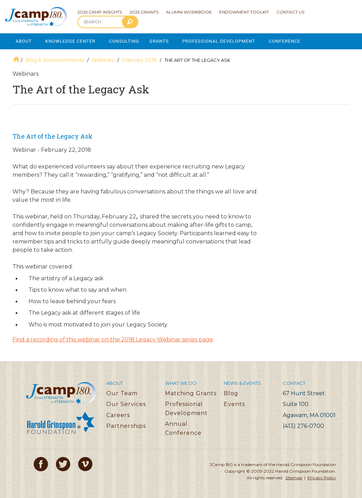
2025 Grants (144, 12)
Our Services (126, 403)
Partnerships (126, 425)
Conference (287, 41)
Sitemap (293, 477)
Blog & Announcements (54, 60)
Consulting (125, 41)
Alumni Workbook (189, 12)
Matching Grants (190, 393)
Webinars (103, 60)
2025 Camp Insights (99, 12)
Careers (118, 415)
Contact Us (290, 12)
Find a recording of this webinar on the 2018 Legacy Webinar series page (113, 339)
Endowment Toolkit (244, 12)
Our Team (122, 393)
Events (234, 403)
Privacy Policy (321, 477)
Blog (231, 393)
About (24, 41)
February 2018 (139, 60)
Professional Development (220, 41)
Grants (160, 41)
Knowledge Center (71, 41)
